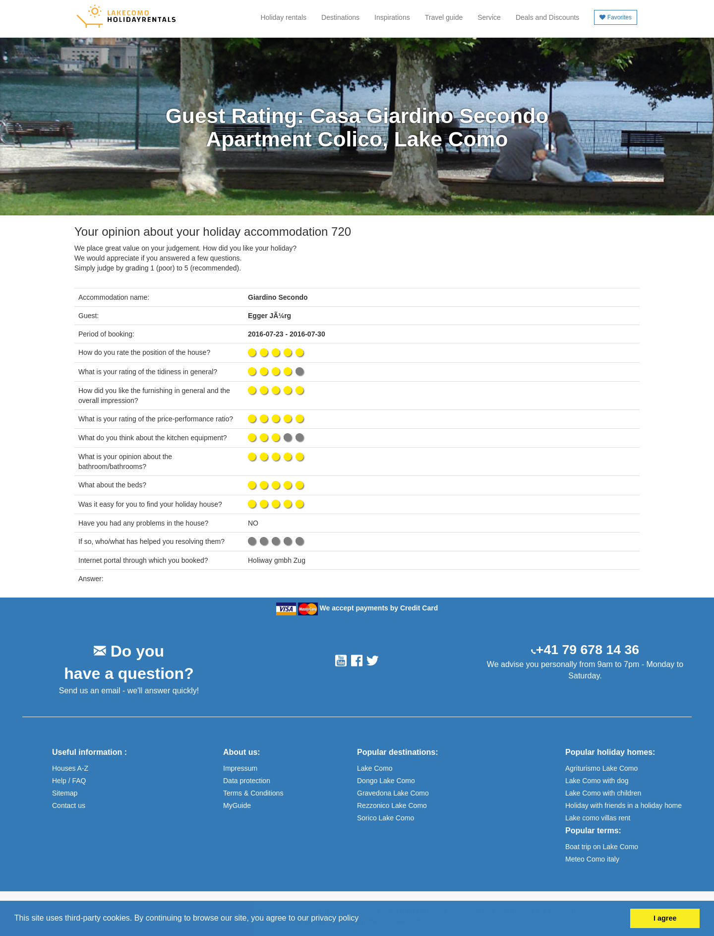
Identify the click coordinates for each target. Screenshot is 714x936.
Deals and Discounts (547, 17)
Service (489, 17)
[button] (362, 919)
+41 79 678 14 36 (587, 649)
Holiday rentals (283, 17)
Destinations (340, 17)
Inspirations (392, 17)
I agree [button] (665, 918)
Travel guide (444, 17)
